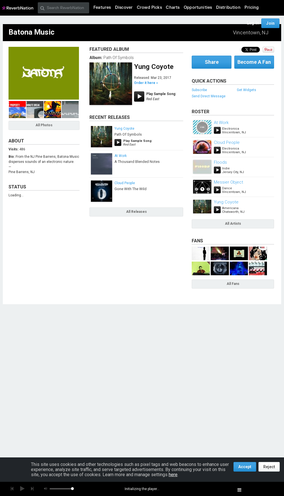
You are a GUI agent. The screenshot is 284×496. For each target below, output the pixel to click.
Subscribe (199, 90)
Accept (244, 467)
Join (270, 23)
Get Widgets (246, 90)
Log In (253, 23)
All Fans (233, 284)
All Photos (44, 125)
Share (212, 62)
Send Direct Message (208, 96)
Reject (269, 467)
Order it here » (146, 83)
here (173, 474)
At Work (120, 156)
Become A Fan (254, 62)
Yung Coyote (154, 67)
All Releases (136, 212)
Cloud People (124, 183)
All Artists (233, 224)
